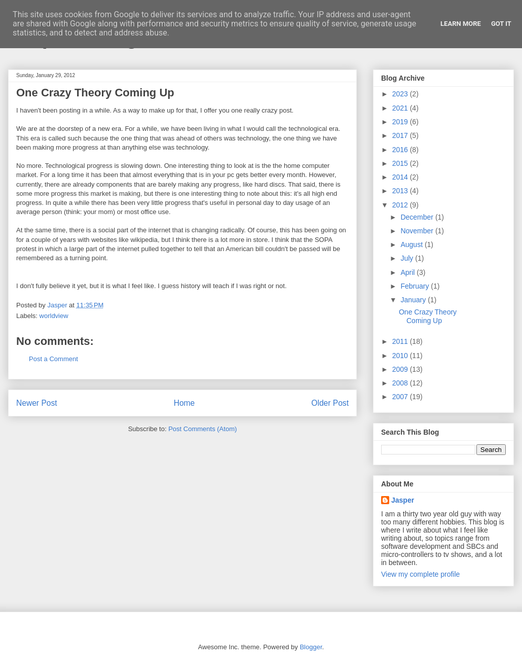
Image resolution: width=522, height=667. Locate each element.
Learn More (460, 23)
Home (184, 403)
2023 (401, 94)
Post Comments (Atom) (202, 429)
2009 (401, 369)
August (412, 244)
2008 (401, 383)
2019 (401, 122)
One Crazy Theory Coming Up (428, 316)
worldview (54, 316)
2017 (401, 135)
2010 (401, 356)
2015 (401, 163)
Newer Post (36, 403)
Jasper (402, 500)
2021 (401, 108)
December (417, 217)
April (408, 272)
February (415, 286)
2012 (401, 205)
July (407, 258)
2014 (401, 177)
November (417, 231)
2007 (401, 397)
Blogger (311, 647)
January (414, 300)
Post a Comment (53, 359)
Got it (501, 23)
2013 (401, 191)
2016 (401, 150)
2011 (401, 341)
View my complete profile (420, 574)
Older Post (330, 403)
